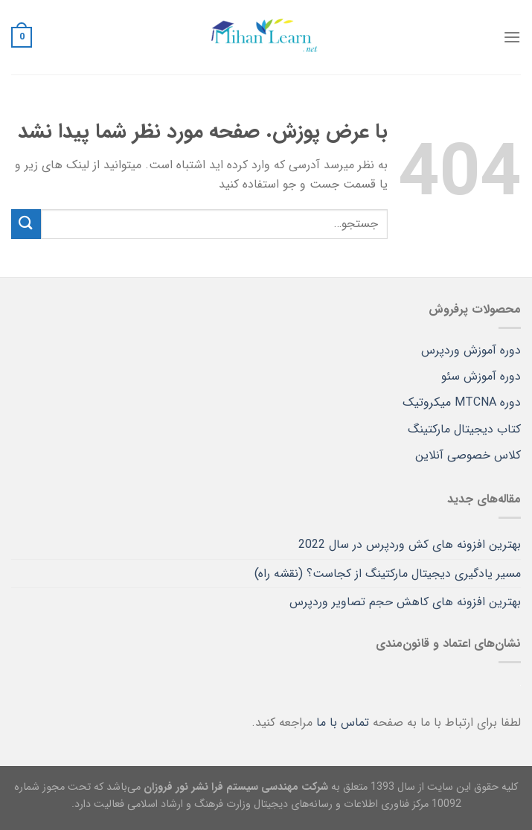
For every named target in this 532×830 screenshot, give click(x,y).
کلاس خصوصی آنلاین (468, 455)
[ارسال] (26, 223)
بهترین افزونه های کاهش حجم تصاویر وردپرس (405, 602)
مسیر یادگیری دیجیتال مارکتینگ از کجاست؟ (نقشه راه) (387, 573)
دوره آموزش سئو (481, 376)
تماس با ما (342, 722)
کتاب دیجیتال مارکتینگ (464, 429)
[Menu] (512, 37)
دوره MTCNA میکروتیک (462, 402)
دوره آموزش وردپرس (471, 350)
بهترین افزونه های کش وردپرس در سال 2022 (409, 544)
